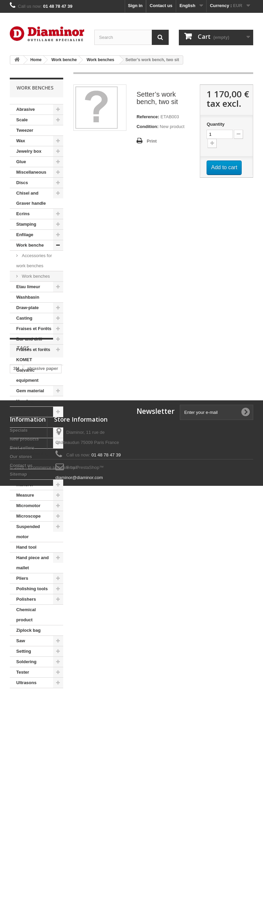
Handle (23, 474)
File (20, 432)
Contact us (161, 5)
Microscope (28, 516)
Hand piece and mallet (32, 562)
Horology (25, 401)
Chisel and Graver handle (31, 198)
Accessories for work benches (34, 260)
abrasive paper (42, 728)
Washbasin (27, 297)
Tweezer (24, 130)
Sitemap (18, 876)
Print (152, 141)
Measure (25, 495)
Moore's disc (26, 739)
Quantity (215, 124)
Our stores (21, 858)
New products (24, 841)
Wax (20, 140)
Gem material (30, 390)
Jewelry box (28, 151)
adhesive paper (29, 759)
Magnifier (26, 443)
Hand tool (26, 547)
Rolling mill (28, 411)
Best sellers (22, 849)
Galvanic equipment (27, 375)
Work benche (30, 245)
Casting (24, 318)
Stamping (26, 224)
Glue (21, 161)
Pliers (22, 578)
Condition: (148, 126)
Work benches (35, 276)
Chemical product (26, 614)
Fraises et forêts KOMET (33, 354)
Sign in (135, 5)
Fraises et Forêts (33, 328)
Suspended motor (28, 531)
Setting (23, 651)
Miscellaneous (31, 172)
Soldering (26, 661)
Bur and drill (29, 339)
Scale (22, 119)
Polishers (26, 599)
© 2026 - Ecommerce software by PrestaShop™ (57, 905)
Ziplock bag (28, 630)
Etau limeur (28, 286)
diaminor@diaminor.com (79, 879)
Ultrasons (26, 682)
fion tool (21, 769)
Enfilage (24, 234)
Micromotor (28, 505)
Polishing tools (32, 588)
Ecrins (23, 213)
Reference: (148, 116)
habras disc (25, 749)
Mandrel (24, 484)
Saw (20, 640)
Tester (22, 672)
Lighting (24, 422)
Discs (22, 182)
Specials (19, 832)
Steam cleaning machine (32, 458)
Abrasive (25, 109)
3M (16, 728)
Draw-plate (27, 307)
